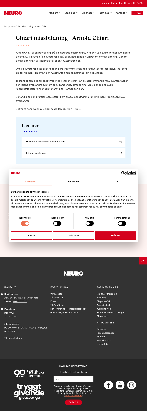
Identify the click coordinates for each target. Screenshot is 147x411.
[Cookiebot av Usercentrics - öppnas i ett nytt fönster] (123, 173)
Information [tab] (73, 181)
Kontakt (121, 13)
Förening (101, 297)
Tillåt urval (73, 235)
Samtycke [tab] (30, 181)
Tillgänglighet (57, 305)
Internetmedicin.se (36, 153)
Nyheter (101, 336)
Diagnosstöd (103, 301)
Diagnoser (89, 13)
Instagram (131, 385)
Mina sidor (117, 3)
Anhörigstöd (103, 305)
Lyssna (128, 3)
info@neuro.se (11, 324)
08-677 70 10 (20, 301)
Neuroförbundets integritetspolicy (68, 308)
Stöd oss (71, 13)
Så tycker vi (56, 297)
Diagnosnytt (103, 316)
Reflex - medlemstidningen (110, 312)
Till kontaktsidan (13, 338)
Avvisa (31, 235)
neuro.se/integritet (73, 395)
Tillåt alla (115, 235)
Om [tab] (116, 181)
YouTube (120, 385)
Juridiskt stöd (104, 308)
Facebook (108, 385)
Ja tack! (73, 402)
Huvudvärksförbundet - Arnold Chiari (45, 141)
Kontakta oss (104, 340)
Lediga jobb (103, 344)
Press (53, 301)
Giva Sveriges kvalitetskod (64, 312)
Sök (137, 12)
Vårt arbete (56, 293)
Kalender (105, 3)
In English (139, 3)
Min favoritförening (107, 293)
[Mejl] (73, 379)
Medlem (55, 13)
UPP (143, 261)
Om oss (106, 13)
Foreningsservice (105, 332)
